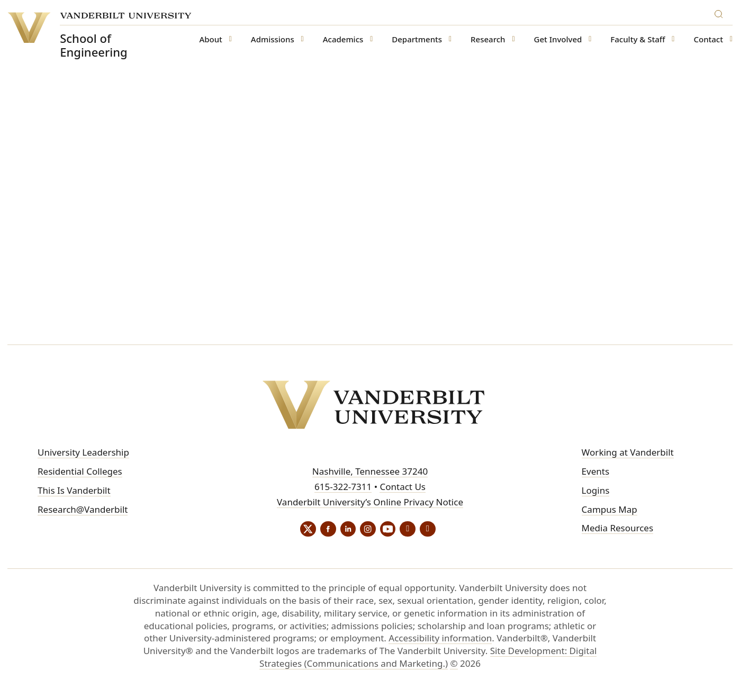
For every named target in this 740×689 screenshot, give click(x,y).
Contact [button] (709, 39)
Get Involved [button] (558, 39)
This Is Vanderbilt (74, 490)
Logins (596, 490)
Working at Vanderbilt (628, 452)
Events (595, 471)
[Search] (721, 12)
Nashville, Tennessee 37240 (370, 471)
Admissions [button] (272, 39)
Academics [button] (343, 39)
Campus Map (609, 509)
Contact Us (403, 487)
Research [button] (488, 39)
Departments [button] (417, 39)
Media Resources (617, 528)
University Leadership (83, 452)
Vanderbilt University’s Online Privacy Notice (370, 502)
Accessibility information (440, 638)
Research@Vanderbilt (83, 509)
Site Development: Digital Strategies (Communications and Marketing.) (428, 657)
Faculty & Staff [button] (637, 39)
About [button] (210, 39)
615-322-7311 (343, 487)
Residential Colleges (80, 471)
